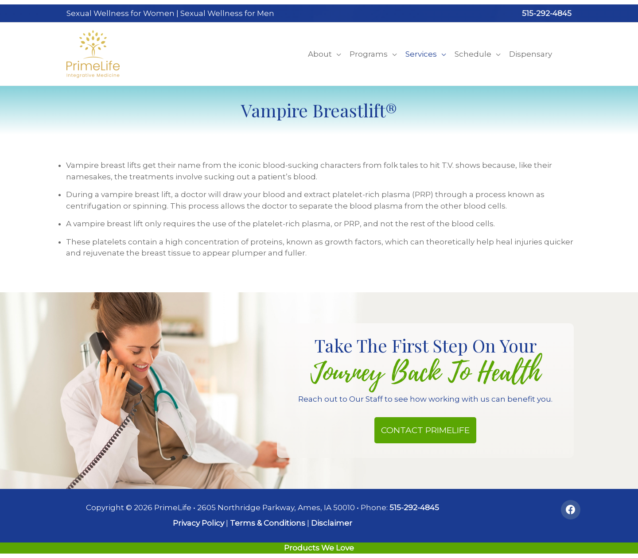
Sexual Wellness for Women (120, 13)
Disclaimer (331, 523)
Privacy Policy (198, 523)
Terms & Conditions (267, 523)
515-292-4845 (547, 13)
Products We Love (319, 547)
